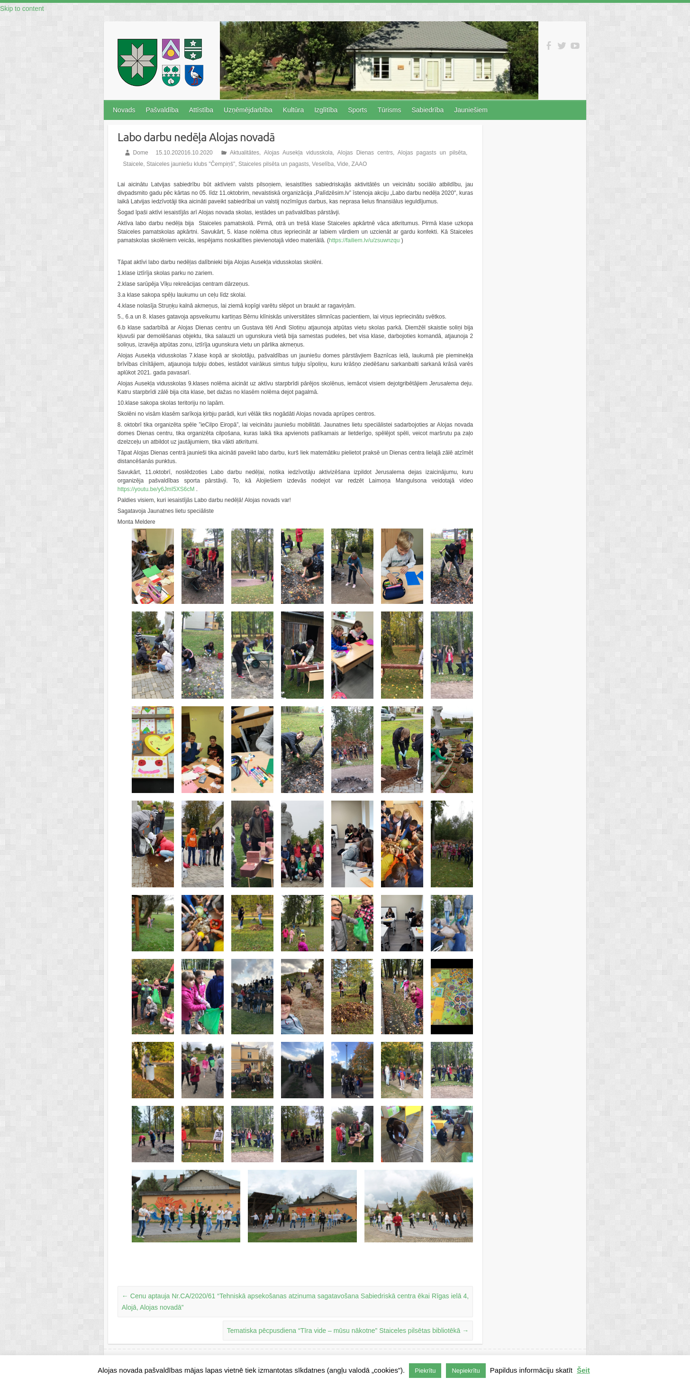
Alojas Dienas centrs (365, 152)
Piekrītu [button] (425, 1370)
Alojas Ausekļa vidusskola (298, 152)
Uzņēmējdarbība (248, 110)
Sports (357, 110)
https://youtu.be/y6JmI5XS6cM (156, 488)
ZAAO (359, 163)
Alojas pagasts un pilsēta (432, 152)
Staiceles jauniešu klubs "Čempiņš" (190, 163)
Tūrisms (389, 110)
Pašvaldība (161, 110)
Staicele (133, 163)
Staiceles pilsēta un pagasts (273, 163)
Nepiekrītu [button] (466, 1370)
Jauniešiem (471, 110)
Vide (342, 163)
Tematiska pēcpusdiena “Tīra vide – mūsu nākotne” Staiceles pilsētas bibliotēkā (348, 1329)
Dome (140, 152)
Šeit (583, 1370)
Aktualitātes (244, 152)
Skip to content (22, 8)
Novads (124, 110)
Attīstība (201, 110)
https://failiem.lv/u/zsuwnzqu (364, 239)
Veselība (323, 163)
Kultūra (293, 110)
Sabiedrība (427, 110)
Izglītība (325, 110)
